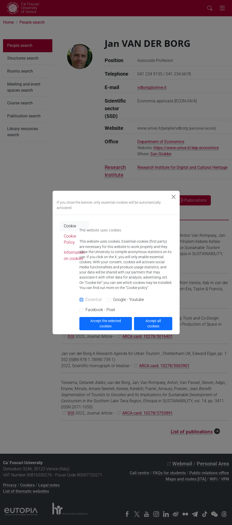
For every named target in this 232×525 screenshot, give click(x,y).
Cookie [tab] (70, 226)
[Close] (173, 197)
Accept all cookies (153, 323)
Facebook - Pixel (100, 309)
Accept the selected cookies (105, 323)
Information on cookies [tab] (74, 255)
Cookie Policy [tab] (70, 239)
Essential (94, 299)
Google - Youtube (128, 299)
